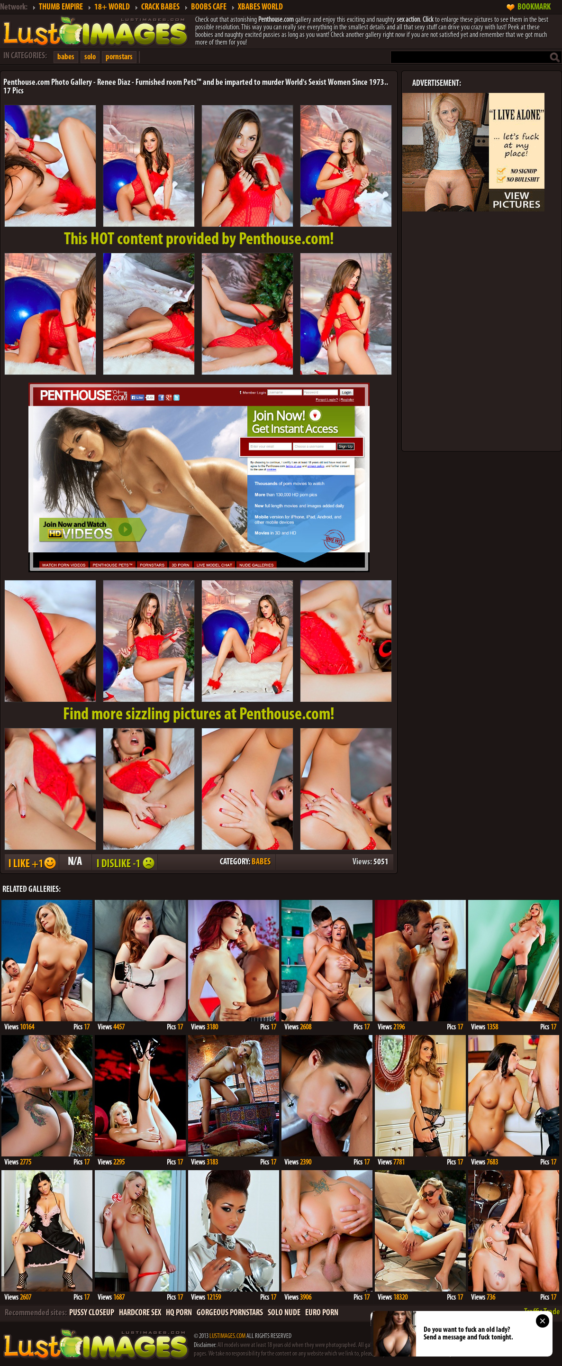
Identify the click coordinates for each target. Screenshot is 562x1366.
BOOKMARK (534, 7)
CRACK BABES (160, 7)
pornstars (119, 57)
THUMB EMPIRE (61, 7)
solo (90, 57)
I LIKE (31, 862)
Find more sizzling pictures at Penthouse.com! (199, 715)
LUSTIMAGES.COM (227, 1336)
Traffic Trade (542, 1312)
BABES (261, 862)
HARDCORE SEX (140, 1313)
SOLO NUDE (284, 1313)
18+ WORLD (112, 7)
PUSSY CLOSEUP (91, 1313)
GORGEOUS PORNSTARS (230, 1313)
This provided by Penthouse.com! (199, 239)
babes (65, 57)
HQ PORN (179, 1313)
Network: (13, 7)
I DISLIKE (124, 862)
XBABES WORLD (260, 7)
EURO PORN (321, 1313)
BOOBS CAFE (209, 7)
